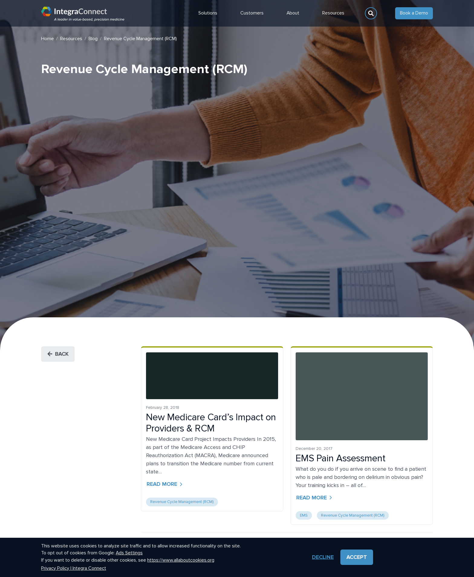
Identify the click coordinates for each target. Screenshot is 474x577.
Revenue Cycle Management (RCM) (182, 501)
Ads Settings (129, 553)
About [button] (293, 13)
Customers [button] (252, 13)
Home (47, 39)
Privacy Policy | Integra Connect (73, 568)
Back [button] (58, 354)
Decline (323, 557)
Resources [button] (333, 13)
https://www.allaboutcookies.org (180, 560)
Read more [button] (165, 484)
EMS (304, 515)
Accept (356, 557)
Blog (93, 39)
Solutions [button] (207, 13)
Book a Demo (414, 13)
